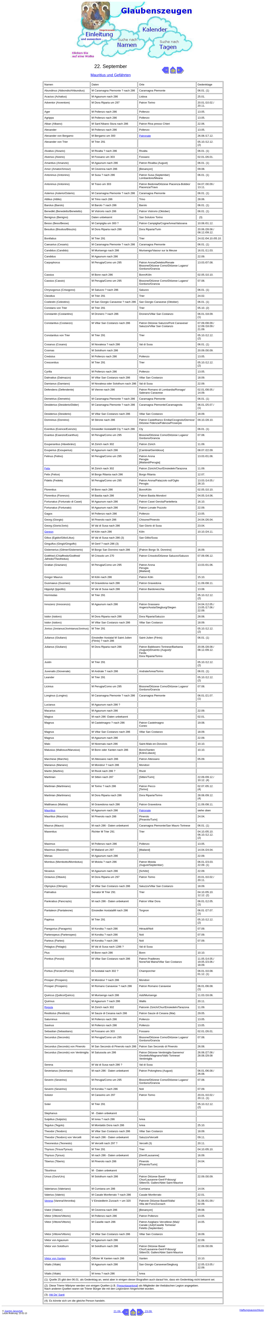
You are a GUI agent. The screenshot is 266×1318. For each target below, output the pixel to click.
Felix (47, 468)
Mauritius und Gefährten (111, 75)
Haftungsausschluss (252, 1310)
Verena (48, 1200)
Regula (48, 1007)
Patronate (145, 135)
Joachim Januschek (13, 1311)
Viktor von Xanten (55, 1258)
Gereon (48, 531)
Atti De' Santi (57, 1294)
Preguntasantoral (127, 1285)
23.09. (145, 1311)
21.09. (121, 1311)
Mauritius (49, 810)
